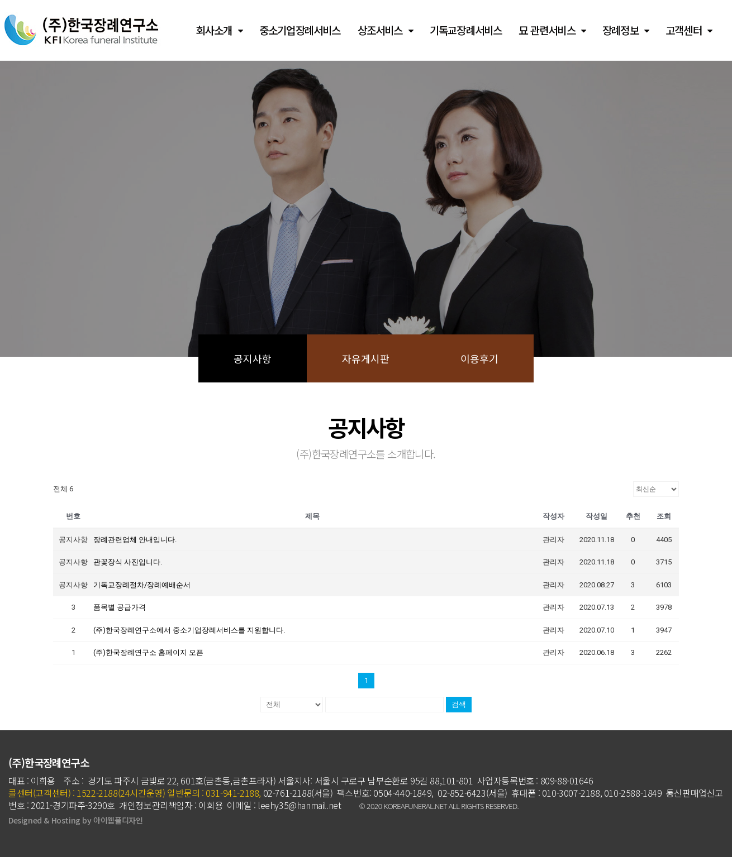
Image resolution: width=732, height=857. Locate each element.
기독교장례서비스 (466, 29)
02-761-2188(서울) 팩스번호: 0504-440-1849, (347, 792)
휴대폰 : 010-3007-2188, (556, 792)
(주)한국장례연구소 (48, 762)
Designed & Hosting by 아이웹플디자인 (75, 820)
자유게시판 (365, 358)
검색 (458, 704)
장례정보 (625, 30)
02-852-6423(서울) (472, 792)
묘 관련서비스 (552, 30)
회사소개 (219, 30)
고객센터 (689, 30)
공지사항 (253, 358)
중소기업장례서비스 (300, 29)
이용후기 (479, 358)
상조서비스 (385, 30)
